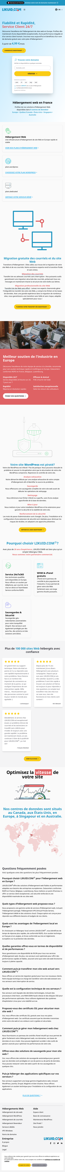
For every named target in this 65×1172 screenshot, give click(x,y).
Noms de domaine (9, 1134)
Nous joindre (38, 1127)
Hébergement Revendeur (12, 1123)
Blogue (5, 1146)
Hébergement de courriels (12, 1119)
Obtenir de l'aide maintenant (32, 530)
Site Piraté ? (37, 1123)
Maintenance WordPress (42, 1119)
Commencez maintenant (14, 50)
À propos (5, 1142)
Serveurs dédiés (8, 1127)
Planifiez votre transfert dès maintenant (32, 307)
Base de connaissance (41, 1116)
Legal (4, 1149)
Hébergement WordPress (12, 1116)
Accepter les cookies (24, 1165)
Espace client (38, 1112)
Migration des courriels (32, 274)
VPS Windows (7, 1131)
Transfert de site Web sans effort (17, 288)
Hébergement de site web (12, 1112)
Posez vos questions (15, 396)
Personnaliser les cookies (39, 1165)
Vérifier (32, 74)
